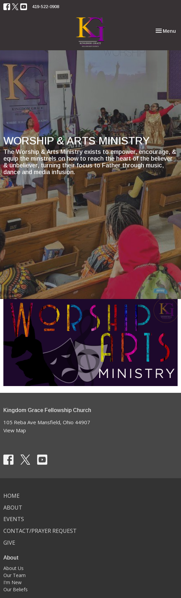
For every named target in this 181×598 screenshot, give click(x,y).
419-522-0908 (45, 6)
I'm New (12, 582)
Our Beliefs (15, 589)
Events (13, 519)
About (12, 507)
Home (11, 495)
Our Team (14, 575)
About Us (13, 568)
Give (9, 542)
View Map (14, 430)
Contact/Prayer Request (40, 531)
